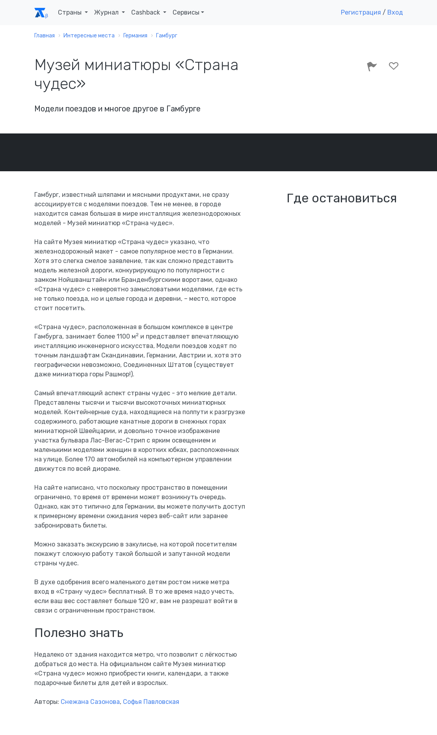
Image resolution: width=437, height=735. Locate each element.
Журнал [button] (107, 12)
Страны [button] (70, 12)
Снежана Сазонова (90, 701)
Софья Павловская (151, 701)
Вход (395, 12)
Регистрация (361, 12)
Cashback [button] (146, 12)
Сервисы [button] (186, 12)
